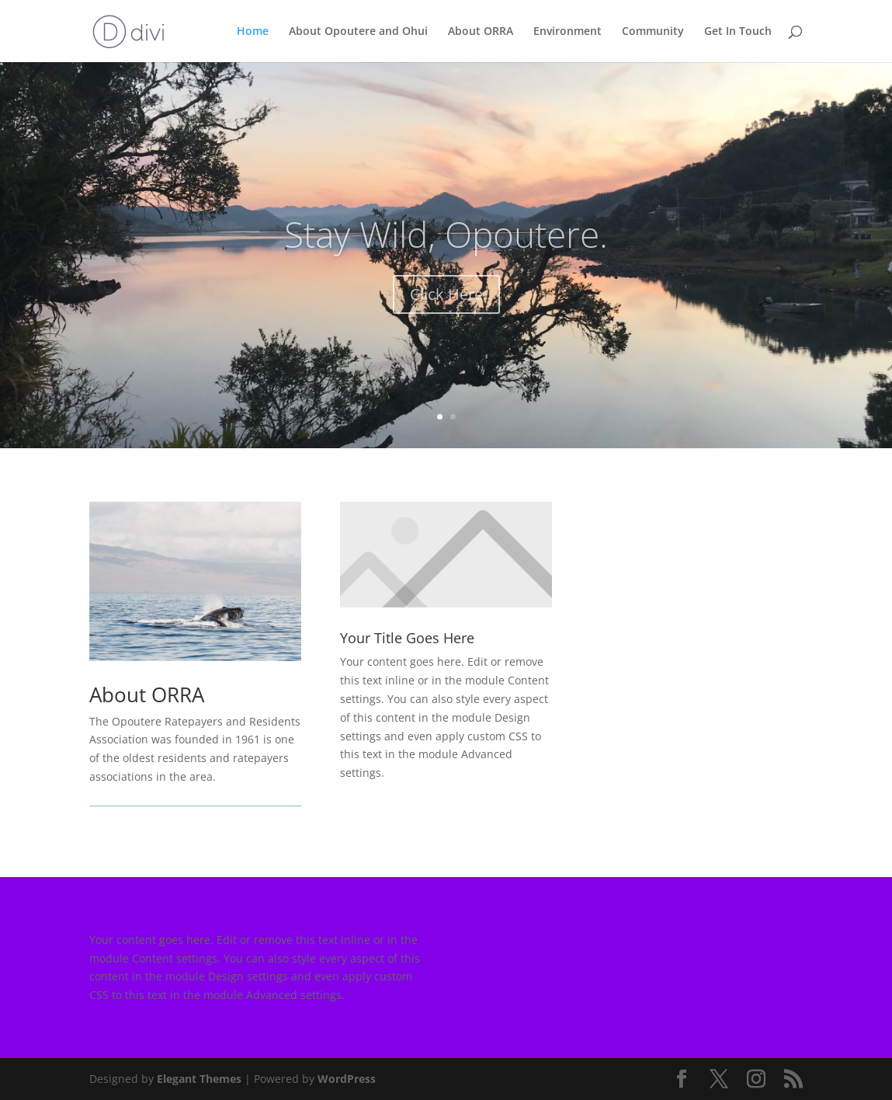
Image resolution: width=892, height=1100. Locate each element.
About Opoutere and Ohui (358, 32)
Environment (567, 32)
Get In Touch (738, 32)
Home (253, 32)
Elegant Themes (199, 1078)
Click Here (446, 307)
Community (653, 32)
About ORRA (480, 32)
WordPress (347, 1078)
